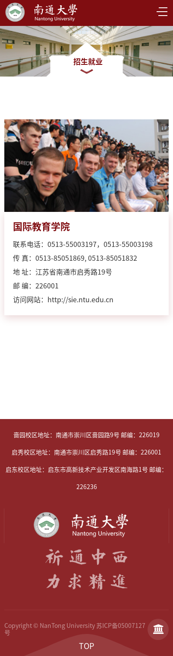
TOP (86, 646)
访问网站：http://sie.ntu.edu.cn (63, 299)
